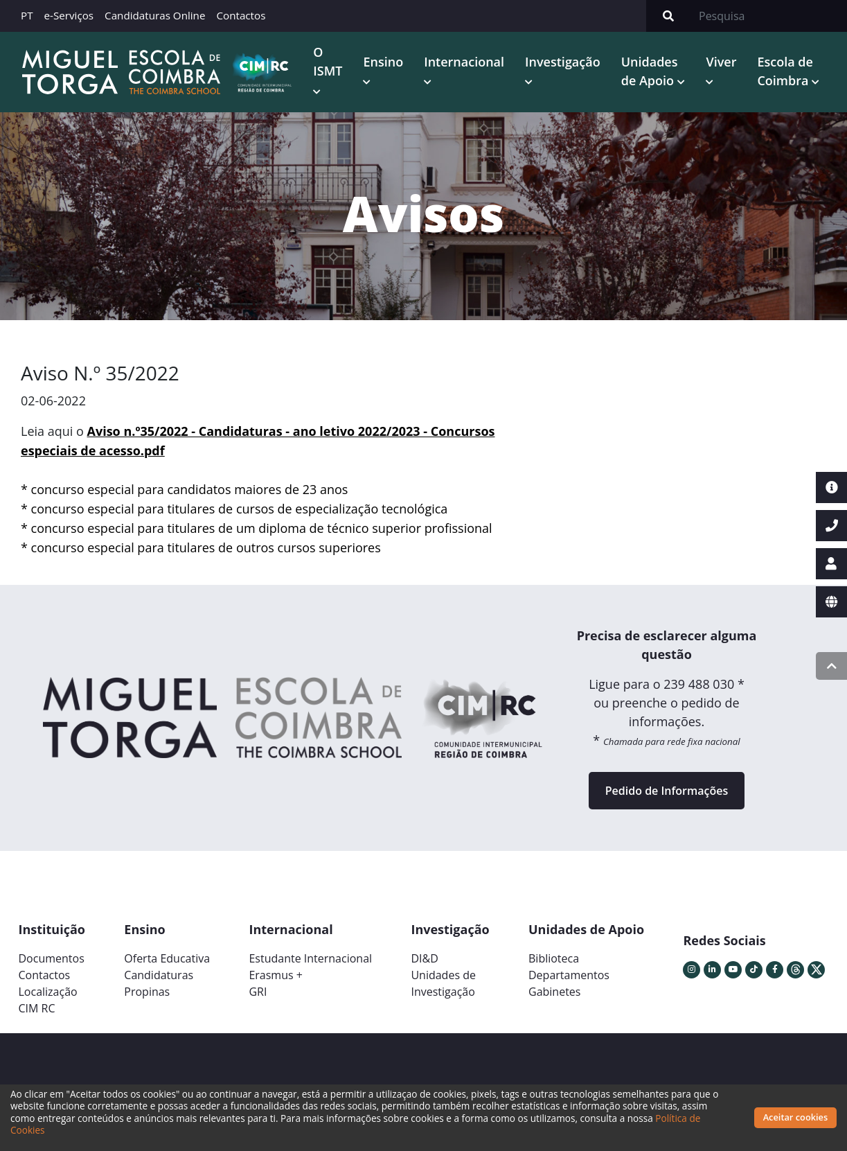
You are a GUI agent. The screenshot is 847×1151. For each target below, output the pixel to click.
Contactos (240, 15)
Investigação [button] (562, 61)
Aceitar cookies (795, 1117)
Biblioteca (553, 958)
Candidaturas (158, 975)
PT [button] (27, 15)
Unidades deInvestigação (443, 983)
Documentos (51, 958)
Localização (48, 991)
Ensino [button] (383, 61)
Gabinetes (554, 991)
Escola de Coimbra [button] (784, 71)
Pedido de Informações (666, 790)
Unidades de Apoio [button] (649, 71)
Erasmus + (276, 975)
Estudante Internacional (310, 958)
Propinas (147, 991)
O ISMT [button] (327, 61)
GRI (258, 991)
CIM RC (37, 1008)
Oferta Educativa (167, 958)
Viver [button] (721, 61)
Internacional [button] (464, 61)
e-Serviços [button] (69, 15)
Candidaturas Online (155, 15)
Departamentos (568, 975)
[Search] (768, 16)
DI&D (424, 958)
